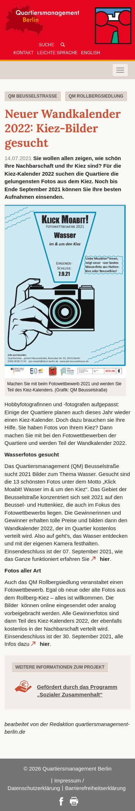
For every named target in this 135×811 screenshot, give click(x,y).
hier (105, 559)
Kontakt (24, 52)
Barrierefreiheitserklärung (95, 788)
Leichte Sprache (57, 52)
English (90, 52)
